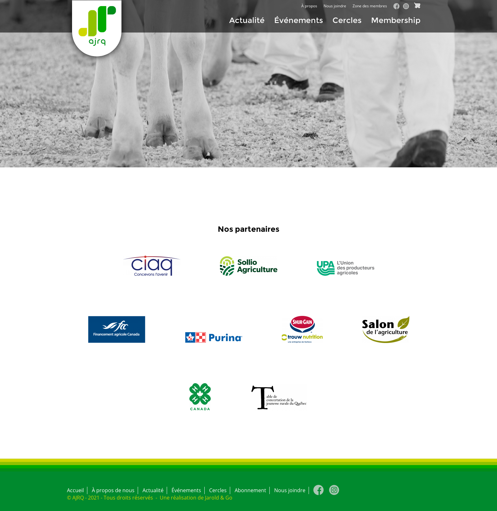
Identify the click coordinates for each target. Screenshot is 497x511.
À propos (309, 6)
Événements (298, 20)
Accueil (75, 490)
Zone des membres (370, 6)
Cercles (347, 20)
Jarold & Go (218, 497)
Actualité (247, 20)
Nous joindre (335, 6)
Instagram (406, 6)
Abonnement (250, 490)
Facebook (396, 6)
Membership (395, 20)
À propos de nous (113, 490)
